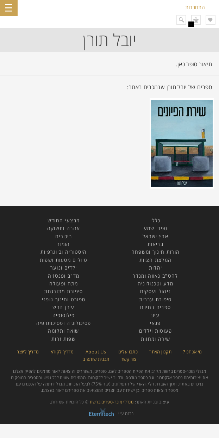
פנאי (155, 323)
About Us (96, 351)
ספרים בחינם (155, 307)
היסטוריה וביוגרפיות (63, 251)
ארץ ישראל (155, 236)
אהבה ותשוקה (63, 228)
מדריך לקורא (62, 351)
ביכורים (63, 236)
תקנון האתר (160, 351)
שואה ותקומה (63, 330)
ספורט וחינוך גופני (63, 299)
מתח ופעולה (63, 283)
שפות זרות (63, 338)
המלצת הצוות (155, 260)
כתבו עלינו (128, 351)
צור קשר (129, 359)
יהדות (155, 267)
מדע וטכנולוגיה (155, 283)
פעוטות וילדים (155, 330)
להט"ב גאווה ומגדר (155, 275)
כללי (155, 220)
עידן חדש (63, 307)
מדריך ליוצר (28, 351)
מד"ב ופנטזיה (64, 275)
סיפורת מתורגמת (63, 291)
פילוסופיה (63, 315)
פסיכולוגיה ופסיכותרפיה (63, 323)
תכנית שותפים (95, 359)
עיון (155, 315)
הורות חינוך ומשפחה (155, 251)
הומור (63, 244)
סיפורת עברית (155, 299)
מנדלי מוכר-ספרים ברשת (112, 402)
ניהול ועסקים (155, 291)
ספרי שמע (155, 228)
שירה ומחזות (155, 338)
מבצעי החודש (64, 220)
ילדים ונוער (63, 267)
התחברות (195, 7)
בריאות (155, 244)
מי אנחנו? (192, 351)
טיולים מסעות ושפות (63, 260)
